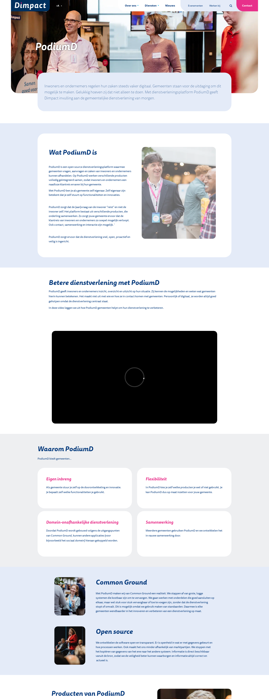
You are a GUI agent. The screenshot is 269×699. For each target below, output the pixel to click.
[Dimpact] (30, 5)
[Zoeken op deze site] (231, 5)
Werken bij (214, 6)
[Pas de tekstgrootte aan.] (59, 5)
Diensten (151, 5)
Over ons (130, 5)
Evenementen (195, 6)
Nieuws (170, 5)
